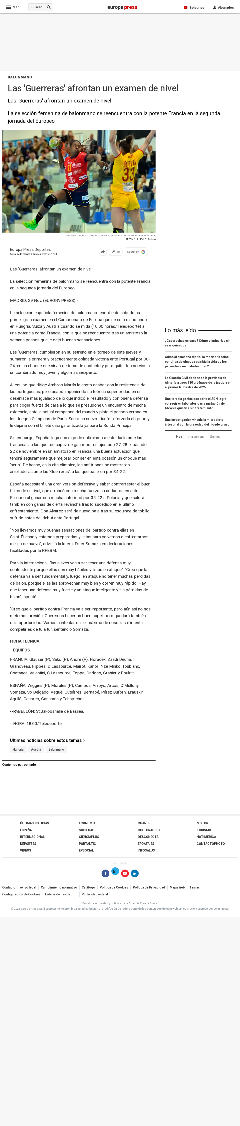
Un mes (215, 436)
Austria (36, 749)
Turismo (204, 830)
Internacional (32, 837)
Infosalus (146, 850)
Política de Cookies (114, 887)
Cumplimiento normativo (59, 887)
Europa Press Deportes (30, 250)
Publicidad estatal (95, 894)
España (26, 830)
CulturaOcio (149, 830)
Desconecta (148, 837)
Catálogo (88, 887)
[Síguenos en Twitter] (115, 874)
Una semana (196, 436)
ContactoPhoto (211, 843)
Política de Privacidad (149, 887)
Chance (144, 823)
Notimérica (206, 837)
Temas (194, 887)
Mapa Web (177, 887)
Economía (87, 823)
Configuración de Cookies (21, 894)
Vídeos (25, 850)
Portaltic (87, 843)
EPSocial (86, 850)
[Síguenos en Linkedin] (134, 874)
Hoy (179, 436)
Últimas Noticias (34, 823)
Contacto (8, 887)
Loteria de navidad (58, 894)
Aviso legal (28, 887)
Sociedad (86, 830)
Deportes (28, 843)
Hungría (18, 749)
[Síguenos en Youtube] (125, 874)
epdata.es (146, 843)
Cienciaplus (89, 837)
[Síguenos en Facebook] (105, 874)
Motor (202, 823)
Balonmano (56, 749)
